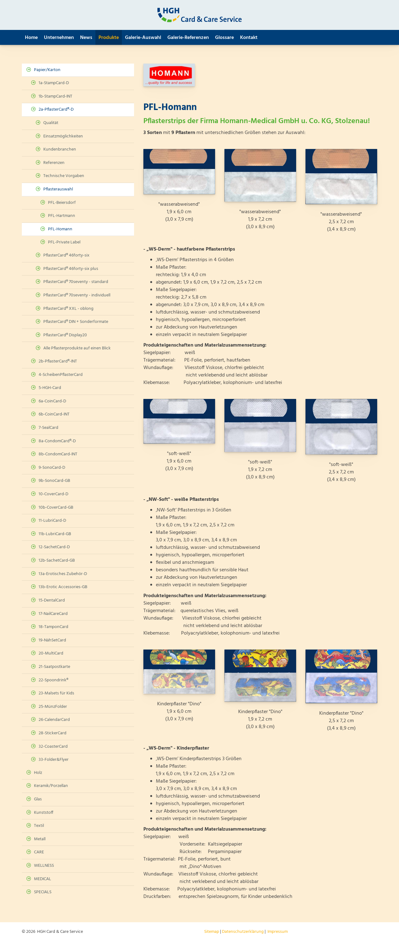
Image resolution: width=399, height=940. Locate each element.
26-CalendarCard (54, 719)
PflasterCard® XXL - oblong (68, 308)
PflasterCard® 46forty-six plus (70, 268)
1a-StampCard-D (54, 83)
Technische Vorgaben (63, 176)
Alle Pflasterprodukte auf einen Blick (77, 348)
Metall (40, 839)
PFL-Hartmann (61, 215)
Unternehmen (59, 38)
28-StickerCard (52, 733)
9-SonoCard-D (52, 467)
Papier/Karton (47, 70)
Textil (39, 825)
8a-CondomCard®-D (57, 441)
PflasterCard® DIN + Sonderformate (75, 321)
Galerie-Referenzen (188, 38)
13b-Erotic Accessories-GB (63, 587)
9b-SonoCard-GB (54, 480)
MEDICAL (42, 879)
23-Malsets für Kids (56, 693)
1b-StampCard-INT (55, 96)
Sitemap (211, 931)
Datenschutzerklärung (243, 931)
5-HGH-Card (50, 387)
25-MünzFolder (53, 706)
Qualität (50, 123)
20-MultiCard (51, 653)
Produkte (109, 38)
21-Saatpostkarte (54, 666)
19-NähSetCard (52, 640)
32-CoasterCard (53, 746)
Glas (38, 799)
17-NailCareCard (53, 613)
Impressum (277, 931)
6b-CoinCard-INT (54, 414)
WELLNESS (44, 865)
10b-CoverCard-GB (56, 507)
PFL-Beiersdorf (62, 202)
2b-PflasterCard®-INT (58, 361)
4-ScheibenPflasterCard (61, 374)
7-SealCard (48, 427)
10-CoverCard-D (53, 494)
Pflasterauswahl (58, 189)
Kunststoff (43, 812)
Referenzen (54, 162)
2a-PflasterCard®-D (56, 109)
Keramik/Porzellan (51, 785)
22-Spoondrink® (53, 680)
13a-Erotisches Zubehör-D (63, 574)
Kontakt (248, 38)
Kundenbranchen (59, 149)
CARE (39, 852)
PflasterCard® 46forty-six (66, 255)
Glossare (224, 38)
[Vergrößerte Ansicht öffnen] (179, 171)
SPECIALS (42, 892)
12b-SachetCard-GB (57, 560)
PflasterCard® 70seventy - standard (75, 281)
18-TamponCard (53, 627)
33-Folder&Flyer (54, 759)
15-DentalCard (52, 600)
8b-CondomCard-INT (58, 454)
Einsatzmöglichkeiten (63, 136)
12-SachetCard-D (54, 547)
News (86, 38)
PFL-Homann (60, 229)
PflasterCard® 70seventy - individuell (76, 295)
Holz (38, 772)
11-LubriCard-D (52, 520)
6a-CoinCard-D (52, 401)
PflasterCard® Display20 (65, 335)
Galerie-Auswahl (143, 38)
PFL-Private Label (64, 242)
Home (31, 38)
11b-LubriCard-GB (55, 534)
